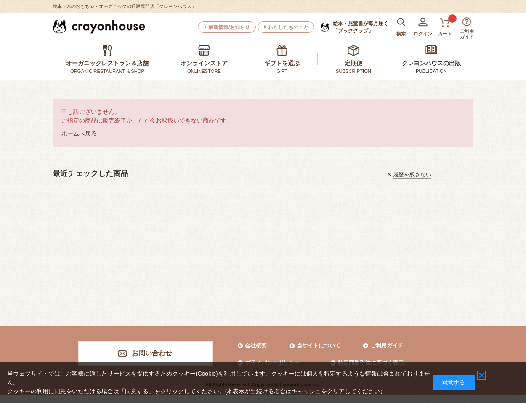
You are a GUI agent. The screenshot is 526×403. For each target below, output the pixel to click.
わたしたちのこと (288, 27)
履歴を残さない (412, 174)
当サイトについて (318, 345)
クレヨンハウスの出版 (431, 63)
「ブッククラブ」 (360, 27)
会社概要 (256, 345)
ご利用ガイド (386, 345)
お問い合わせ (152, 353)
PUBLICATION (431, 71)
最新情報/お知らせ (229, 27)
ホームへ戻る (79, 133)
